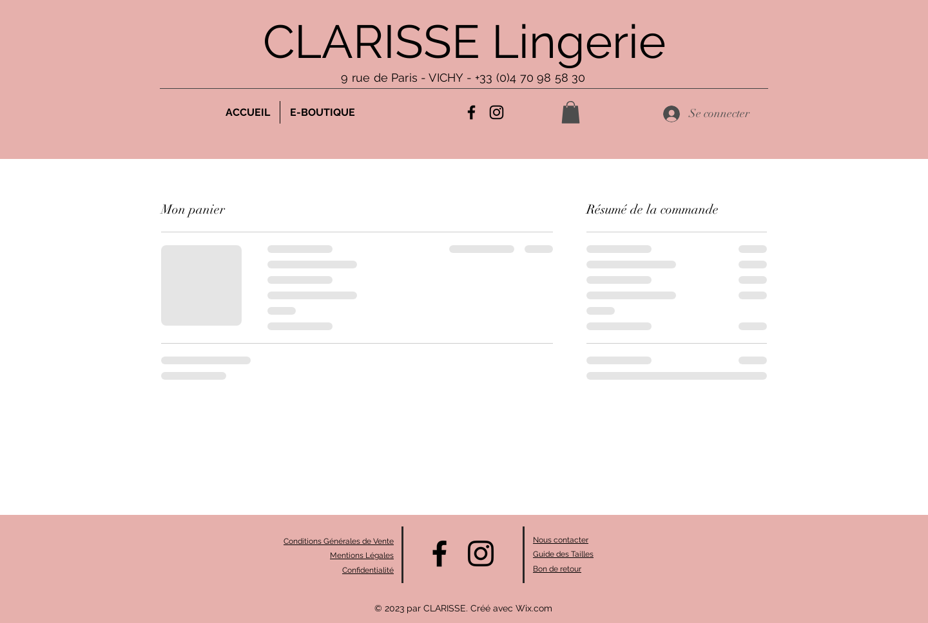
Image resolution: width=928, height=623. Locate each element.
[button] (570, 112)
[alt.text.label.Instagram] (496, 112)
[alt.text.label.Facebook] (471, 112)
